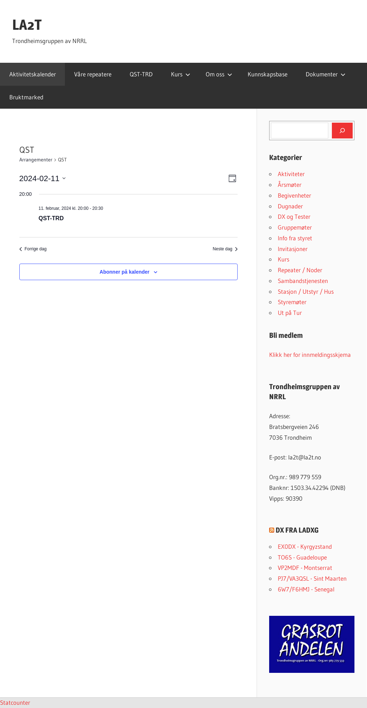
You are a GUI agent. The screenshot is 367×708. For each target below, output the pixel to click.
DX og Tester (294, 216)
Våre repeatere (92, 74)
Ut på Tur (290, 312)
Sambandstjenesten (303, 280)
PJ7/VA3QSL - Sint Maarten (312, 578)
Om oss (219, 74)
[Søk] (342, 130)
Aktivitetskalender (32, 74)
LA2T (27, 24)
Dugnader (290, 206)
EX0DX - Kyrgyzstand (305, 546)
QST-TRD (141, 74)
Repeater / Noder (300, 270)
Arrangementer (35, 159)
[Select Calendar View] (232, 178)
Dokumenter (325, 74)
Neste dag (225, 248)
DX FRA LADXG (297, 530)
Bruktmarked (26, 97)
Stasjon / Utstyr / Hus (306, 291)
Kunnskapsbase (267, 74)
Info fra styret (295, 238)
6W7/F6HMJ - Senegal (306, 589)
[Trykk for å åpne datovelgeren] (42, 178)
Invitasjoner (293, 248)
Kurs (180, 74)
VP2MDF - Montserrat (305, 567)
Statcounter (15, 702)
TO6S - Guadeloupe (302, 557)
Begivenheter (294, 195)
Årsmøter (289, 184)
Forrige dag (33, 248)
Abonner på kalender (124, 272)
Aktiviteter (291, 174)
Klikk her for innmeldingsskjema (310, 354)
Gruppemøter (295, 227)
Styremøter (292, 302)
